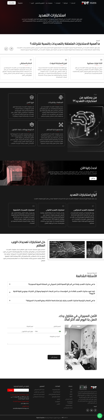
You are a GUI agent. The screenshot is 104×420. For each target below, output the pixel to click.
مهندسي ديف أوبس (39, 392)
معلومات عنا (49, 3)
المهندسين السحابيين (38, 394)
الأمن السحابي (68, 399)
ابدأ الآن (93, 178)
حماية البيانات (69, 405)
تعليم (58, 399)
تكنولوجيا (57, 401)
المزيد (31, 3)
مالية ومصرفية (56, 389)
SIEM (71, 394)
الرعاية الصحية (56, 392)
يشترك (10, 390)
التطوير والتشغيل (40, 3)
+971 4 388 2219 (25, 403)
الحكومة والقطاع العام (54, 394)
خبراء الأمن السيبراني (39, 389)
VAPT (71, 396)
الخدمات (72, 3)
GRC (71, 392)
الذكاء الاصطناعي (68, 407)
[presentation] (48, 349)
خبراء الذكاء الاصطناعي (38, 396)
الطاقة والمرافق (56, 396)
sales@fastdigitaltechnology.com (21, 408)
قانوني (58, 404)
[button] (59, 331)
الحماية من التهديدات (69, 402)
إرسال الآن (54, 357)
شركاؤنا (65, 3)
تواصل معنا (11, 3)
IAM (71, 389)
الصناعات (57, 3)
